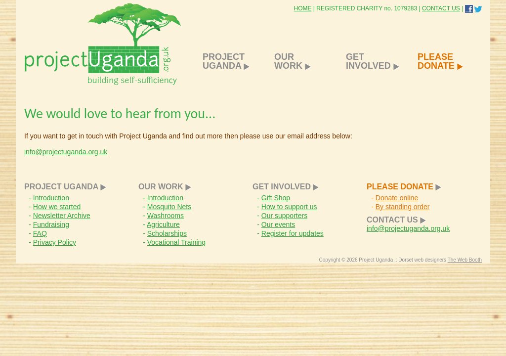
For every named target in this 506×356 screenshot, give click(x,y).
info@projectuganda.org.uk (65, 152)
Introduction (51, 198)
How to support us (289, 207)
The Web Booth (465, 260)
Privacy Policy (54, 242)
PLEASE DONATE (440, 61)
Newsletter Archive (61, 216)
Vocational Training (176, 242)
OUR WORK (292, 61)
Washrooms (165, 216)
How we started (57, 207)
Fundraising (51, 224)
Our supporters (284, 216)
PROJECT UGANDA (226, 61)
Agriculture (163, 224)
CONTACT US (441, 8)
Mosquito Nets (169, 207)
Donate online (397, 198)
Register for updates (292, 233)
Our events (278, 224)
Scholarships (167, 233)
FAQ (40, 233)
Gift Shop (275, 198)
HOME (303, 8)
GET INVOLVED (372, 61)
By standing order (403, 207)
